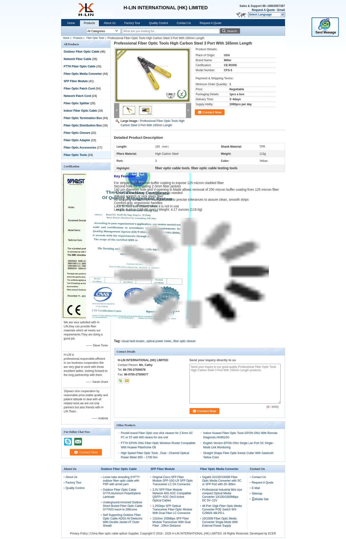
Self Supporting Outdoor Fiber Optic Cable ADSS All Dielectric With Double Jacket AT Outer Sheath (123, 520)
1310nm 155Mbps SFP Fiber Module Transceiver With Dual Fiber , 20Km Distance (171, 522)
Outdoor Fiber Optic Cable (82, 51)
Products (89, 23)
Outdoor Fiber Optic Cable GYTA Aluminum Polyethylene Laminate (122, 493)
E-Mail (256, 488)
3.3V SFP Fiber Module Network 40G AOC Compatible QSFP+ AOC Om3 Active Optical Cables (171, 495)
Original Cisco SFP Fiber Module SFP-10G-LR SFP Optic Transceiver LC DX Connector (172, 480)
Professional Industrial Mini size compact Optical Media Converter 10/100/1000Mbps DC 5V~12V (222, 495)
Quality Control (158, 23)
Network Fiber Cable (77, 59)
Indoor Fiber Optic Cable (80, 110)
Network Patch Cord (77, 96)
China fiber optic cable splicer (108, 533)
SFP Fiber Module (76, 81)
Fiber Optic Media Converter (83, 73)
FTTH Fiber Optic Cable (79, 66)
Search (232, 31)
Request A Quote (263, 10)
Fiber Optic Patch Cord (79, 88)
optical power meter (158, 341)
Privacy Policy (79, 533)
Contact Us (184, 23)
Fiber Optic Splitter (77, 103)
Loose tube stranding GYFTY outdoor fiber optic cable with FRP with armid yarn (121, 480)
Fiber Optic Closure (77, 133)
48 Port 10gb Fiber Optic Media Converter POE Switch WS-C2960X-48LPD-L (222, 509)
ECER (272, 533)
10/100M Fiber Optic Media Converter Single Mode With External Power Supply (220, 522)
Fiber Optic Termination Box (83, 118)
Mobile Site (260, 499)
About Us (109, 23)
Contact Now (212, 112)
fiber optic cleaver (184, 341)
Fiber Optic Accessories (80, 147)
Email (281, 10)
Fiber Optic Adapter (77, 140)
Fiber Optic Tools (95, 38)
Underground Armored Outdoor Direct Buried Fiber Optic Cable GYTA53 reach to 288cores (122, 506)
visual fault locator (132, 341)
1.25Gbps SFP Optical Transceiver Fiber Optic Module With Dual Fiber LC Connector (172, 509)
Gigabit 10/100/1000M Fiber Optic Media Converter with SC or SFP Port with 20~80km (221, 480)
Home (71, 23)
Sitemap (257, 493)
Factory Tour (132, 23)
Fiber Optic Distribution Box (83, 125)
